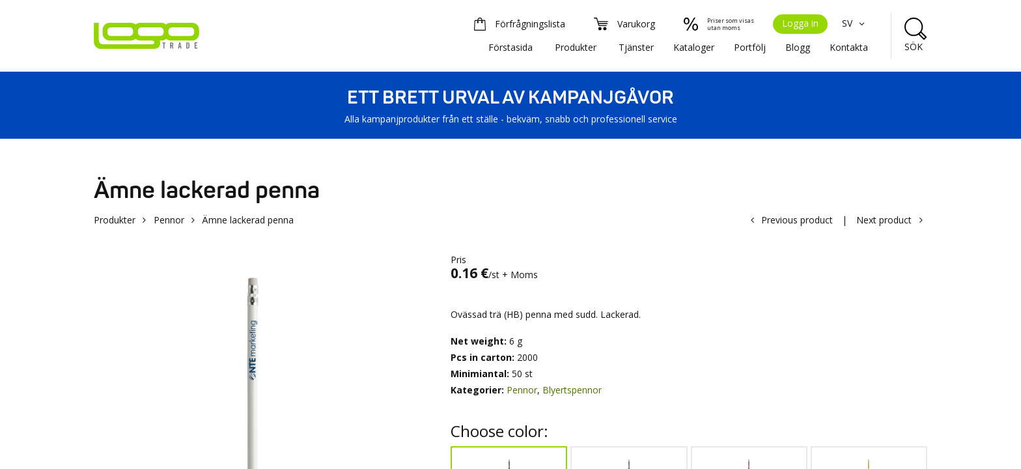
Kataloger (693, 47)
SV (855, 23)
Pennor (169, 220)
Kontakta (849, 47)
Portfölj (750, 47)
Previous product (797, 220)
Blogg (797, 47)
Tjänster (636, 47)
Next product (884, 220)
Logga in (800, 23)
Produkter (575, 47)
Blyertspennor (572, 390)
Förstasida (510, 47)
